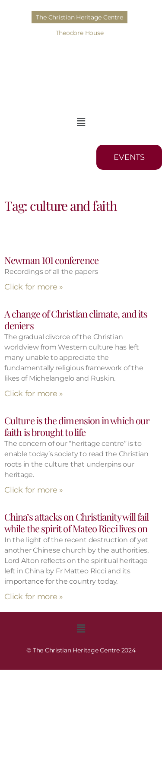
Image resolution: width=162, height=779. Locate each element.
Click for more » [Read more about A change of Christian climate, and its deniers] (33, 393)
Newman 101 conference (51, 260)
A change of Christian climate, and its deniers (75, 319)
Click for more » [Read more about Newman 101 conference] (33, 287)
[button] (80, 122)
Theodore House (80, 33)
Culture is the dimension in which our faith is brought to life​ (76, 426)
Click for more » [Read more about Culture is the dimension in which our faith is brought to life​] (33, 490)
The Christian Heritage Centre (79, 17)
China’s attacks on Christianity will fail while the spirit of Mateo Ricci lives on (76, 522)
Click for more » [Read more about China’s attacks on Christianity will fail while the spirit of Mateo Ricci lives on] (33, 596)
